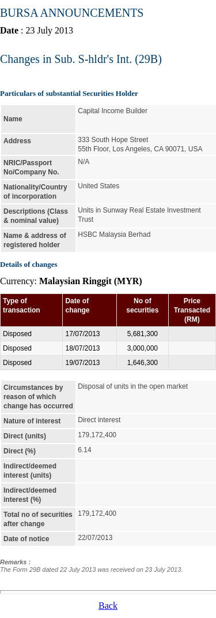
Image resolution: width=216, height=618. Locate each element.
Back (108, 605)
